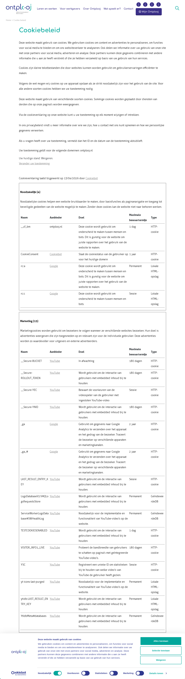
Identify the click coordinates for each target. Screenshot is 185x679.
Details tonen (156, 673)
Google (54, 266)
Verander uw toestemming (34, 163)
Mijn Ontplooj (149, 11)
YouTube (55, 361)
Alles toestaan (160, 641)
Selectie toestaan (161, 650)
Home (8, 20)
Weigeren (161, 660)
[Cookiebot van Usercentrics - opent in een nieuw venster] (18, 673)
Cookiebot (92, 178)
